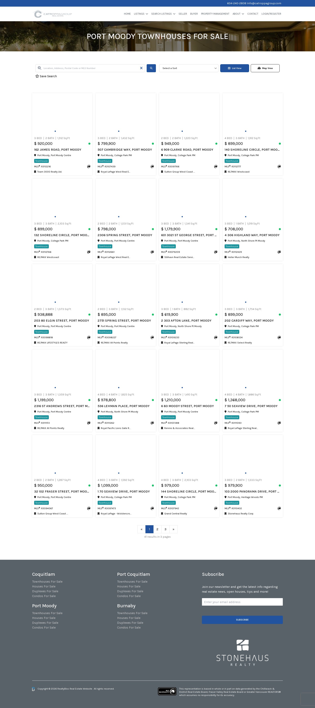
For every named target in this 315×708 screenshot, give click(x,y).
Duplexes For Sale (45, 591)
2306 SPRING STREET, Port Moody (125, 235)
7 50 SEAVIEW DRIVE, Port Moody (251, 406)
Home (127, 13)
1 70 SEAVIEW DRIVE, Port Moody (124, 491)
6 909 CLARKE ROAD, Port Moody (187, 149)
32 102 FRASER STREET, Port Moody (62, 491)
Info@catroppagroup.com (264, 3)
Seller (183, 13)
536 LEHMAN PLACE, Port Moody (123, 406)
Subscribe (242, 619)
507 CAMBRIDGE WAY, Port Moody (125, 149)
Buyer (194, 13)
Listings (139, 13)
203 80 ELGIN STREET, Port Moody (61, 320)
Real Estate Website (81, 688)
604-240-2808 (236, 3)
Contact (252, 13)
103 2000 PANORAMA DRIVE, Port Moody (253, 491)
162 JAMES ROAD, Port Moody (57, 149)
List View (234, 68)
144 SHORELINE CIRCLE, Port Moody (189, 491)
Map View (265, 68)
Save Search (46, 76)
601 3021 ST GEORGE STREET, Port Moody (189, 235)
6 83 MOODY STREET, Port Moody (187, 406)
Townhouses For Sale (47, 581)
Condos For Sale (44, 596)
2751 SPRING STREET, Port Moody (124, 320)
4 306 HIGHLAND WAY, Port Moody (252, 235)
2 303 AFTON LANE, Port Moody (186, 320)
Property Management (215, 13)
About (236, 13)
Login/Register (271, 13)
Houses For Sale (43, 586)
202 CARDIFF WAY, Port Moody (249, 320)
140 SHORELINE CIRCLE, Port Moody (253, 149)
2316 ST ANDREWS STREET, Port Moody (62, 406)
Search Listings (161, 13)
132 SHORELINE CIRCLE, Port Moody (62, 235)
